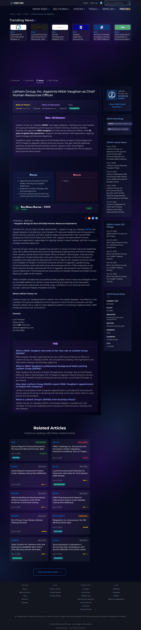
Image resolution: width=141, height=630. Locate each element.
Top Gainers (85, 592)
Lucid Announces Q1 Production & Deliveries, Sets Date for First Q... (39, 38)
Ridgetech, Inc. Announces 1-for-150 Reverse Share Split (69, 521)
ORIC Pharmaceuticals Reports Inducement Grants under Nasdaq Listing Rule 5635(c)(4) (69, 500)
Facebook (116, 592)
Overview (15, 80)
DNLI (54, 32)
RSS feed (116, 589)
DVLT (12, 32)
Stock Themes (85, 602)
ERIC (96, 32)
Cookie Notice (55, 592)
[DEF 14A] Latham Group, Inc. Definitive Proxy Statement (117, 245)
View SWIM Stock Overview (117, 105)
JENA (117, 32)
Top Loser (82, 442)
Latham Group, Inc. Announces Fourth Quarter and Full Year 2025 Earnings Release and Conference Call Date (117, 193)
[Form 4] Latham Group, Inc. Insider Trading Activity (117, 256)
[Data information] (108, 297)
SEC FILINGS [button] (61, 9)
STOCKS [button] (79, 9)
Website (111, 330)
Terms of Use (55, 589)
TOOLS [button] (94, 9)
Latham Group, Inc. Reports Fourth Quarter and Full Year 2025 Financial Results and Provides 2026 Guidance (117, 154)
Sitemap (25, 602)
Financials (28, 80)
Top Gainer (41, 442)
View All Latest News (50, 572)
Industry (111, 315)
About (24, 589)
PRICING (125, 9)
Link (108, 333)
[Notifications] (101, 3)
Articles (86, 589)
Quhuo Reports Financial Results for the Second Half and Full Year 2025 (28, 447)
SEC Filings (52, 80)
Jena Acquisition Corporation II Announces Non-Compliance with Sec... (122, 39)
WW (75, 32)
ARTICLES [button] (109, 9)
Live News (86, 606)
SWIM (88, 229)
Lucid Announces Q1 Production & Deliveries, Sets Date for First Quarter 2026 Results (70, 473)
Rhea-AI (25, 599)
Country (111, 337)
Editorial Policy (25, 592)
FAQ (25, 596)
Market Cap (112, 301)
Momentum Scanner (86, 599)
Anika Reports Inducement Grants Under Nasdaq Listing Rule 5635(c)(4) (28, 472)
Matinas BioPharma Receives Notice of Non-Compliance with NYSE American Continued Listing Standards (28, 500)
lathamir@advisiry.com (23, 327)
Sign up (93, 3)
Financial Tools (85, 609)
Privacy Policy (55, 596)
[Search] (117, 3)
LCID (33, 32)
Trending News (23, 20)
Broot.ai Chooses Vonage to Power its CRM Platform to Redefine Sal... (102, 38)
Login (85, 3)
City (109, 343)
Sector (110, 323)
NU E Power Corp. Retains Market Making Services (27, 521)
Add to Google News (116, 599)
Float (109, 308)
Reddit (116, 596)
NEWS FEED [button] (41, 9)
